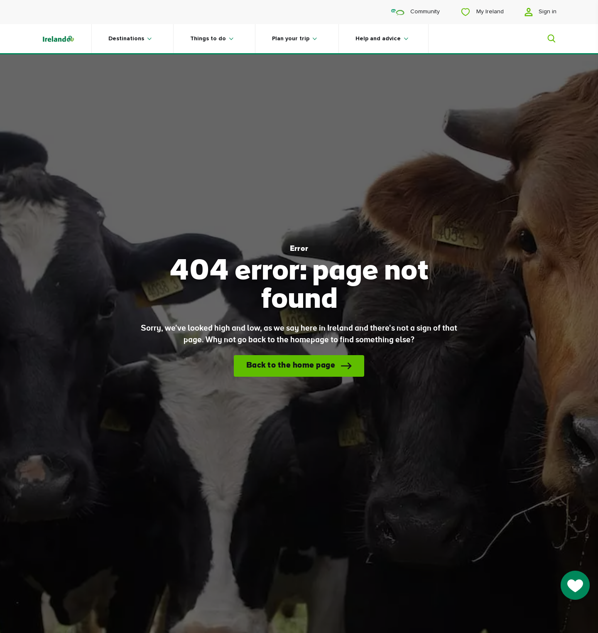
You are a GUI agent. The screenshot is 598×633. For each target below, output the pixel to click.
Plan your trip (290, 39)
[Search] (546, 38)
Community (415, 12)
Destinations (126, 39)
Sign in (540, 12)
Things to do (208, 39)
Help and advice (378, 39)
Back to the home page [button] (291, 366)
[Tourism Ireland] (66, 38)
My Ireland (482, 12)
